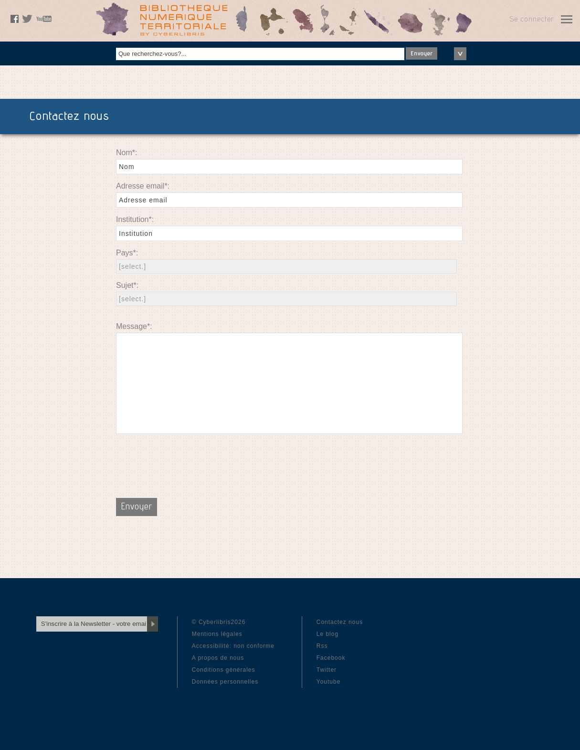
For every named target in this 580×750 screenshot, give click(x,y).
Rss (322, 646)
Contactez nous (339, 622)
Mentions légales (217, 634)
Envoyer (421, 54)
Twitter (326, 669)
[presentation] (188, 460)
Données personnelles (225, 681)
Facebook (331, 658)
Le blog (327, 634)
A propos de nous (218, 658)
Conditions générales (223, 669)
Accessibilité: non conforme (233, 646)
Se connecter (531, 20)
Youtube (328, 681)
